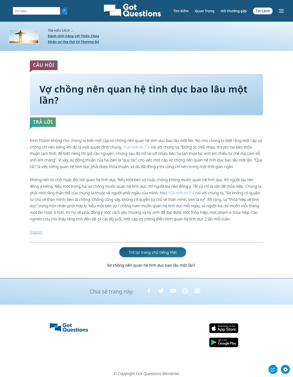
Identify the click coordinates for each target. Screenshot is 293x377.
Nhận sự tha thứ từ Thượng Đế (73, 41)
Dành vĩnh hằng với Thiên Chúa (73, 36)
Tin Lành (263, 11)
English (36, 232)
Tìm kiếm (181, 11)
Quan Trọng (204, 11)
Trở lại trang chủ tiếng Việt (153, 252)
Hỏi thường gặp (234, 11)
